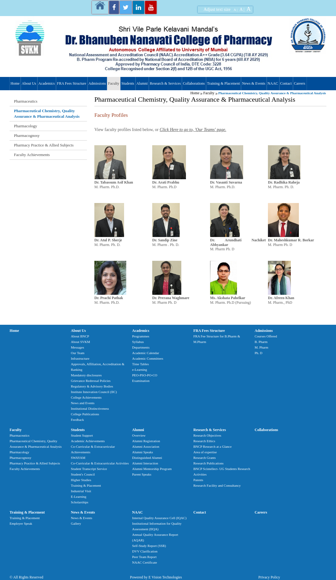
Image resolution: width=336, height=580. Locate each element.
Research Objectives (207, 435)
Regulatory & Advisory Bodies (92, 386)
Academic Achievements (88, 441)
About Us (29, 83)
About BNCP (80, 336)
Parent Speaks (141, 474)
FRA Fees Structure (71, 83)
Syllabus (138, 342)
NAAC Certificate (144, 562)
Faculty (113, 83)
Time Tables (140, 364)
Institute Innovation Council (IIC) (94, 392)
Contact (286, 83)
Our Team (77, 353)
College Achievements (86, 397)
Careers (299, 83)
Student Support (82, 435)
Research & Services (165, 83)
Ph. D (258, 353)
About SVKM (80, 342)
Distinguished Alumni (147, 457)
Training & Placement (223, 83)
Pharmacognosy (27, 135)
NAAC (273, 83)
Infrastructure (80, 358)
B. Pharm (261, 342)
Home (15, 83)
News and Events (82, 403)
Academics (46, 83)
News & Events (253, 83)
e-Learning (139, 369)
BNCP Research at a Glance (212, 446)
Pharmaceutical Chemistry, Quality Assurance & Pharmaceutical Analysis (47, 113)
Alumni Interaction (145, 463)
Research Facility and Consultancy (217, 485)
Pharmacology (25, 126)
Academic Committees (147, 358)
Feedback (77, 419)
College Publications (85, 414)
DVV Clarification (144, 551)
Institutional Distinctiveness (90, 408)
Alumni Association (145, 446)
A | (235, 9)
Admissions (97, 83)
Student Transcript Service (89, 469)
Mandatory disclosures (86, 375)
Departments (140, 347)
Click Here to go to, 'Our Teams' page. (193, 129)
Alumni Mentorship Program (152, 469)
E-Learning (78, 496)
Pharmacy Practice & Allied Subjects (44, 145)
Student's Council (83, 474)
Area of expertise (205, 452)
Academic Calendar (145, 353)
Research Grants (204, 457)
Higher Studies (81, 480)
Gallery (76, 523)
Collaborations (194, 83)
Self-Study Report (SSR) (149, 546)
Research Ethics (204, 441)
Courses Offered (266, 336)
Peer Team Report (144, 557)
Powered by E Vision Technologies (156, 577)
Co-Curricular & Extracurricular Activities (100, 463)
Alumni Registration (146, 441)
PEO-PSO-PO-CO (144, 375)
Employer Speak (21, 523)
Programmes (140, 336)
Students (127, 83)
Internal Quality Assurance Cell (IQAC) (159, 518)
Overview (138, 435)
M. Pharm (261, 347)
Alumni (142, 83)
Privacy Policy (269, 577)
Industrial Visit (81, 491)
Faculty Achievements (32, 154)
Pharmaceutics (25, 101)
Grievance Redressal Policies (90, 381)
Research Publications (208, 463)
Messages (77, 347)
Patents (198, 480)
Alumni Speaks (142, 452)
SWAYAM (78, 457)
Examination (140, 381)
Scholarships (79, 502)
